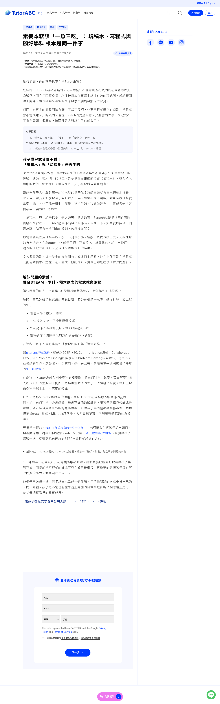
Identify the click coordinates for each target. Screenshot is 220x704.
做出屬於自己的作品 (106, 434)
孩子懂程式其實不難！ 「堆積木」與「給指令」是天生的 (62, 137)
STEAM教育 (54, 370)
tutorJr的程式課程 (39, 353)
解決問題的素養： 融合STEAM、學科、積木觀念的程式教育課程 (66, 143)
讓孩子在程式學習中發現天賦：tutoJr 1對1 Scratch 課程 (68, 148)
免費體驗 (195, 12)
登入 (210, 12)
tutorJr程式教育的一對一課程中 (68, 428)
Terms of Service (62, 632)
